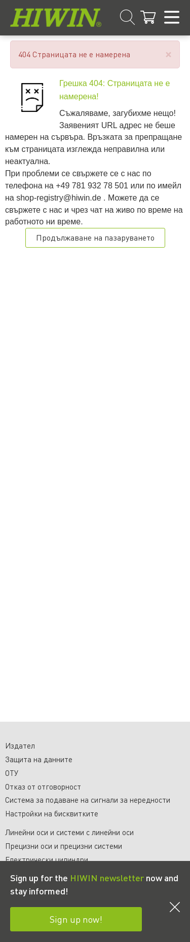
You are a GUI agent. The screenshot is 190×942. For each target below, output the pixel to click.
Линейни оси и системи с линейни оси (69, 832)
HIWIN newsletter (107, 877)
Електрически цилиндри (46, 859)
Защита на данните (38, 759)
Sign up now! (76, 919)
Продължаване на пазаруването (95, 237)
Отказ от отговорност (43, 786)
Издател (20, 745)
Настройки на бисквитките (51, 813)
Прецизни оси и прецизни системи (63, 846)
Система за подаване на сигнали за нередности (87, 800)
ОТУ (11, 773)
